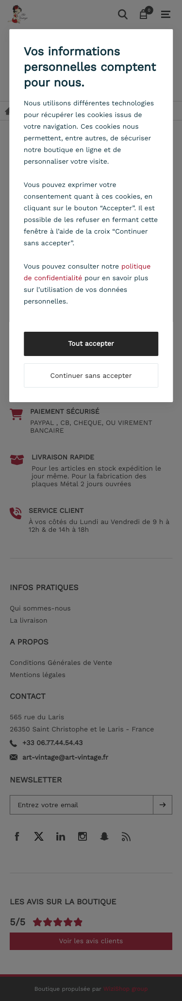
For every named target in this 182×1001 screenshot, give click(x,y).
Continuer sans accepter (91, 376)
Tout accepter (91, 344)
